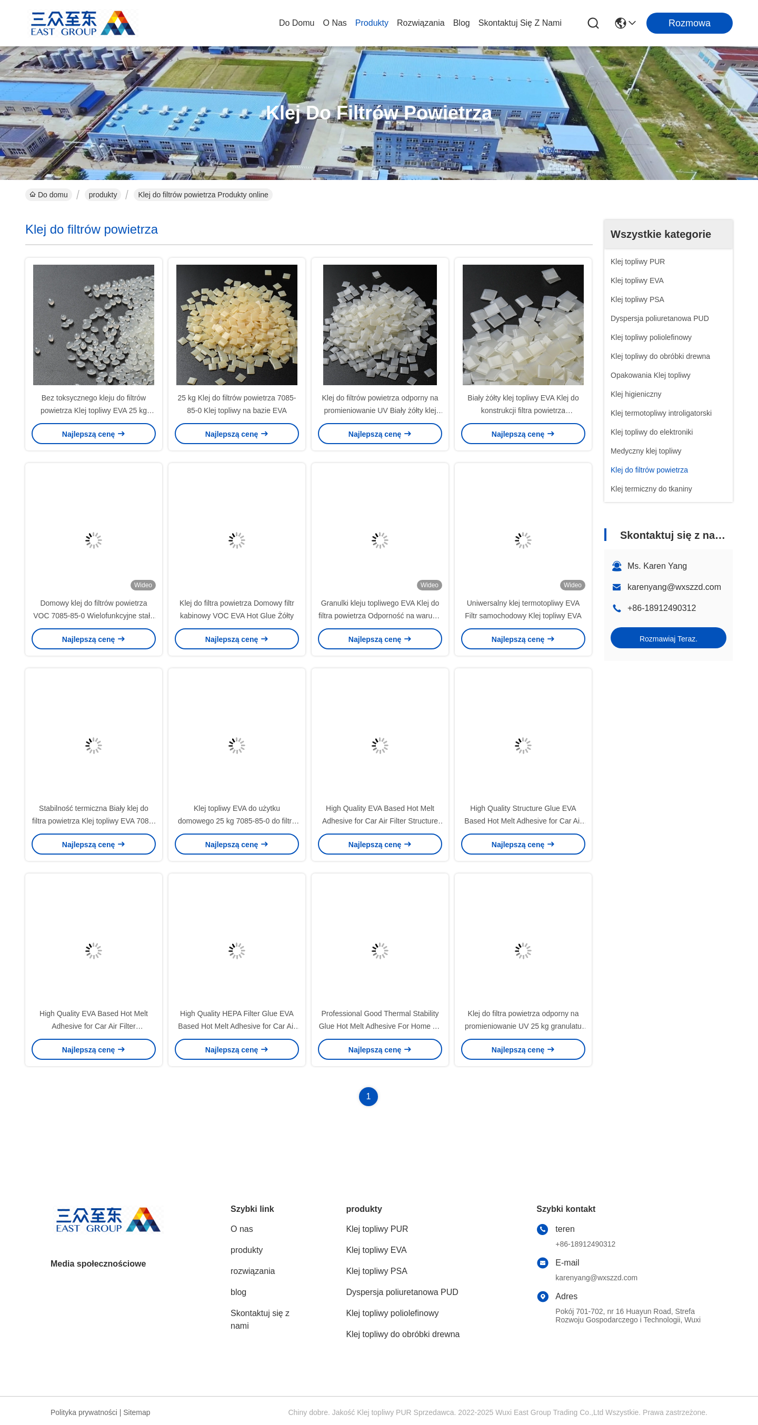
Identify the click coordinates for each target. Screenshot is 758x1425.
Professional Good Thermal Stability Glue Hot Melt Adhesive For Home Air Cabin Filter (380, 1026)
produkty (371, 22)
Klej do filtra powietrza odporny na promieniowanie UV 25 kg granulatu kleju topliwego (523, 1026)
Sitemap (136, 1412)
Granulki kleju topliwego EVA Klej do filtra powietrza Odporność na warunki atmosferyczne (380, 616)
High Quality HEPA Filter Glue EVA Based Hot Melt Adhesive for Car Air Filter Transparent (236, 1026)
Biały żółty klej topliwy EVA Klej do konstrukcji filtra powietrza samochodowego (523, 410)
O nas (334, 22)
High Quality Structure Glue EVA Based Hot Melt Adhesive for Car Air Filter (523, 821)
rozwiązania (421, 22)
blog (461, 22)
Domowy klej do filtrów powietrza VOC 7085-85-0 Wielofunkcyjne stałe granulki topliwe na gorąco (93, 616)
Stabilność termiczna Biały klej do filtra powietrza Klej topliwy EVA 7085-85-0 (93, 821)
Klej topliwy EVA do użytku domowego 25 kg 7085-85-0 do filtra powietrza (237, 821)
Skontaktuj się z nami (520, 22)
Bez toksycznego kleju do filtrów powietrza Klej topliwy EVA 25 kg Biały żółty (94, 410)
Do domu (297, 22)
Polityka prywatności (84, 1412)
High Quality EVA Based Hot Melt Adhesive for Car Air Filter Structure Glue (380, 821)
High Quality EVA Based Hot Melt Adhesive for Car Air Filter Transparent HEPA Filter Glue (93, 1026)
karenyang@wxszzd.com (674, 587)
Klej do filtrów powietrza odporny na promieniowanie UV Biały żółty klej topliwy (380, 410)
